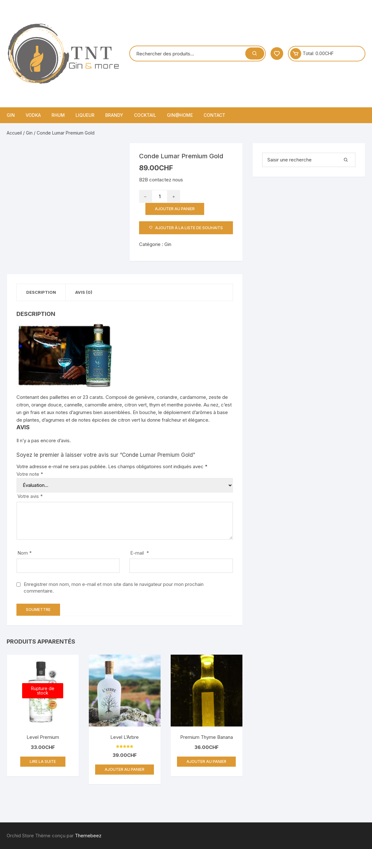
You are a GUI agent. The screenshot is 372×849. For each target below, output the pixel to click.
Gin (11, 115)
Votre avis (30, 496)
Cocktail (145, 115)
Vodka (33, 115)
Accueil (14, 132)
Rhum (58, 115)
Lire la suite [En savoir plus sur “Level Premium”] (43, 761)
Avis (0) (83, 292)
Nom (24, 553)
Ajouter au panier (175, 208)
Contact (214, 115)
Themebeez (88, 836)
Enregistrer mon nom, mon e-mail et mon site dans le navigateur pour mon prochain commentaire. (114, 587)
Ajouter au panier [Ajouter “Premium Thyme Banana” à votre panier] (206, 761)
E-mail (139, 553)
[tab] (41, 292)
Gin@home (180, 115)
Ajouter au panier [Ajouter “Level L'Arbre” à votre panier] (124, 769)
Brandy (114, 115)
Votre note (29, 474)
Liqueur (85, 115)
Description (41, 292)
